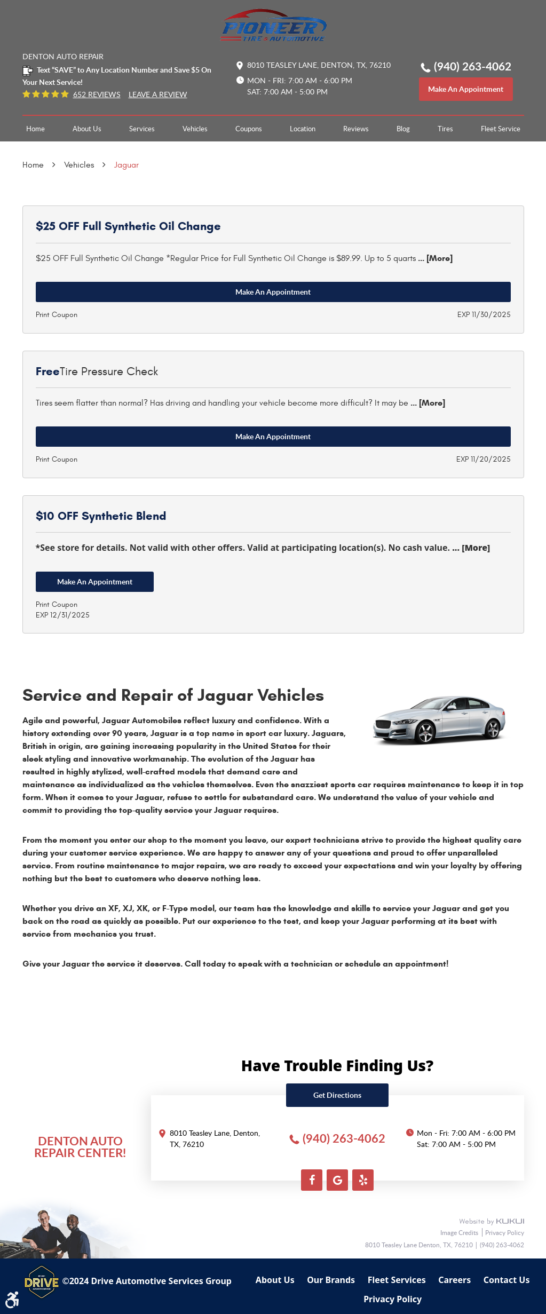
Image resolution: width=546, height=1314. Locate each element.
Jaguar (126, 165)
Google (337, 1180)
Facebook (311, 1180)
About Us (87, 128)
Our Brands (331, 1280)
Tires (445, 128)
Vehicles (195, 128)
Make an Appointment (273, 292)
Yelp (363, 1180)
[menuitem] (35, 128)
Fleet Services (397, 1280)
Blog (403, 128)
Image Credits (460, 1232)
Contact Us (507, 1280)
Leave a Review (158, 94)
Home (35, 128)
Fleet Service (500, 128)
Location (302, 128)
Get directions (337, 1095)
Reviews (356, 128)
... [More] (434, 258)
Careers (454, 1280)
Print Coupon (56, 314)
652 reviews (97, 94)
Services (142, 128)
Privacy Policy (504, 1232)
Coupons (248, 128)
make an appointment (465, 89)
